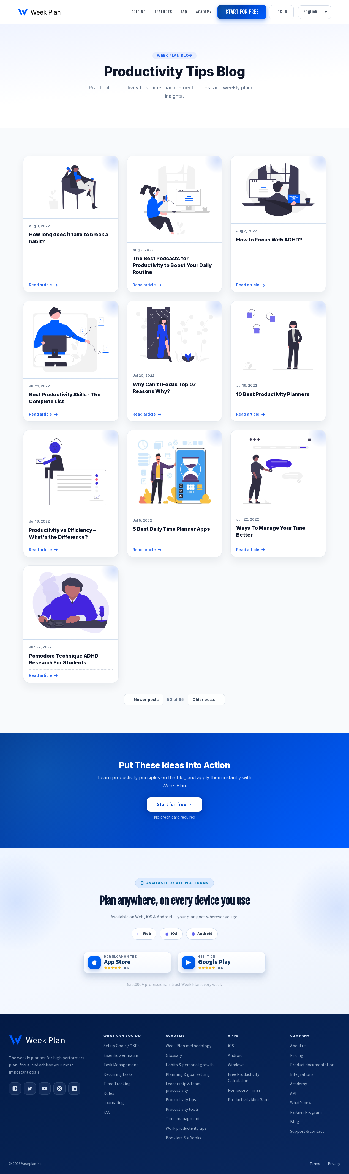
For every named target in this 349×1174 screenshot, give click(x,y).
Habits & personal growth (190, 1064)
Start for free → (174, 804)
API (293, 1093)
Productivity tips (181, 1099)
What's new (300, 1102)
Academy (204, 12)
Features (163, 12)
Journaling (113, 1102)
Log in (281, 12)
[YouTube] (45, 1088)
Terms (315, 1163)
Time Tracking (117, 1083)
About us (298, 1045)
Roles (108, 1093)
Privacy (334, 1163)
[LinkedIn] (74, 1088)
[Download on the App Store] (127, 962)
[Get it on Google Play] (222, 962)
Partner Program (306, 1112)
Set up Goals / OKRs (121, 1045)
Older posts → (206, 699)
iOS (231, 1045)
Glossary (174, 1055)
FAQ (107, 1112)
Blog (294, 1121)
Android (235, 1055)
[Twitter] (30, 1088)
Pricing (138, 12)
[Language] (314, 12)
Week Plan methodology (188, 1045)
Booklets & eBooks (183, 1137)
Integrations (301, 1074)
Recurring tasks (118, 1074)
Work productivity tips (186, 1128)
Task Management (120, 1064)
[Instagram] (59, 1088)
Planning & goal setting (188, 1074)
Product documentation (312, 1064)
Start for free (241, 12)
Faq (184, 12)
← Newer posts (144, 699)
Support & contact (307, 1131)
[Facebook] (15, 1088)
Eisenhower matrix (121, 1055)
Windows (236, 1064)
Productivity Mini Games (250, 1099)
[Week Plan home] (37, 1040)
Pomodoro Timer (244, 1090)
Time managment (183, 1118)
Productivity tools (182, 1109)
